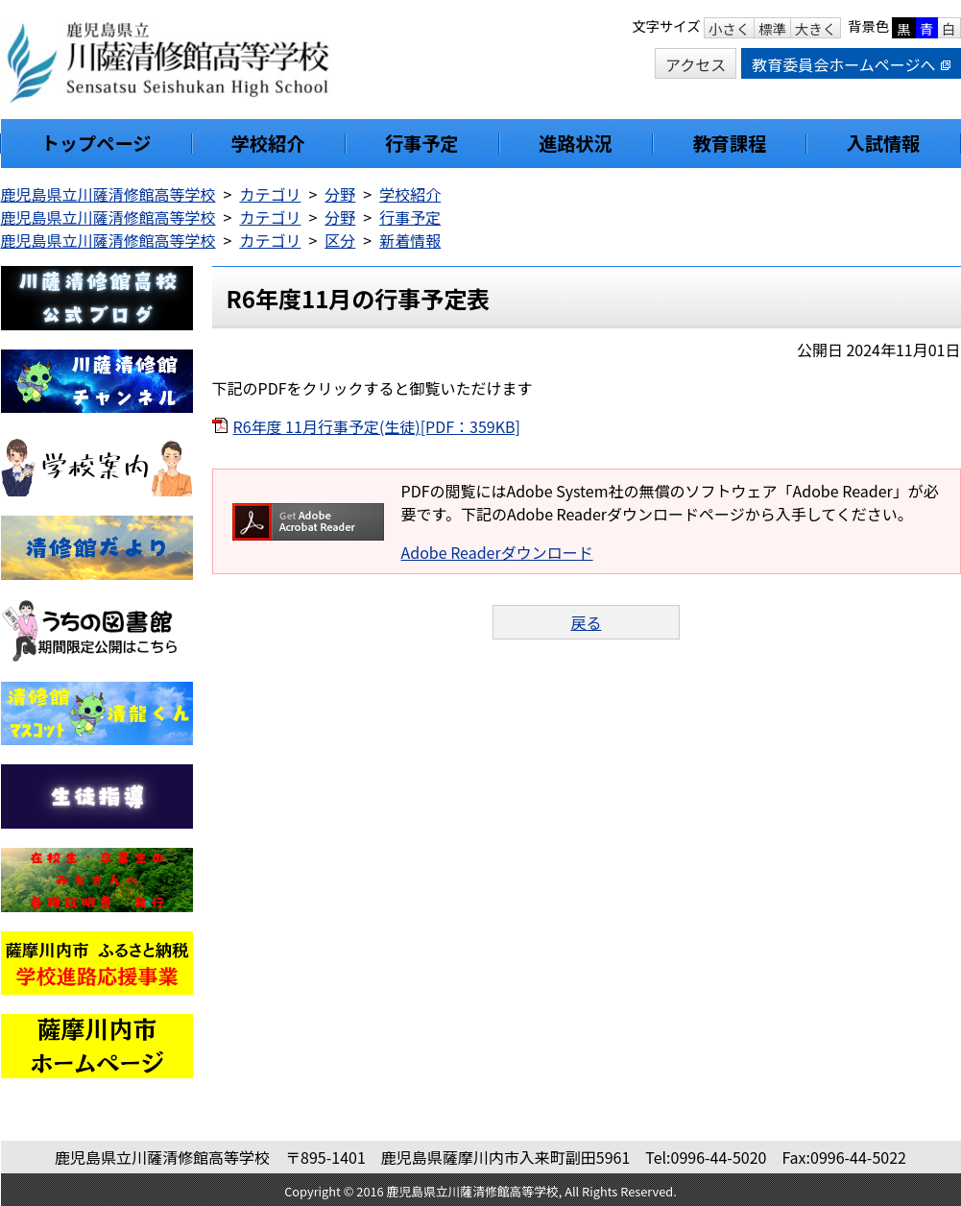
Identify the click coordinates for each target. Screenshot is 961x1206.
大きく (815, 28)
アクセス (695, 64)
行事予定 (410, 217)
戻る (585, 622)
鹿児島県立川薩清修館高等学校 (108, 193)
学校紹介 (410, 193)
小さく (729, 28)
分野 (339, 193)
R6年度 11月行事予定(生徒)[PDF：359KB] (376, 426)
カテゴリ (269, 193)
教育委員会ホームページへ (850, 64)
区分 (339, 240)
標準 (772, 28)
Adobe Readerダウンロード (497, 552)
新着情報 (410, 240)
